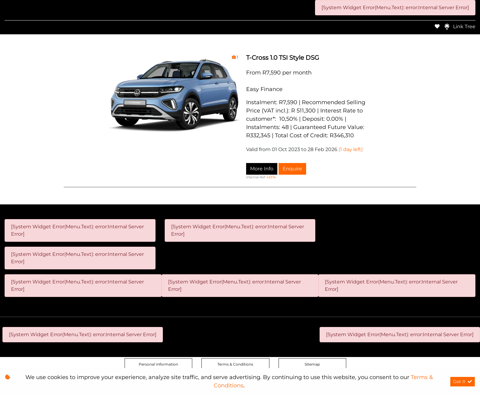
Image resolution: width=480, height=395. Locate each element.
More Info (261, 169)
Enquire (292, 169)
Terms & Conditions (235, 364)
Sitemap (312, 364)
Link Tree (459, 27)
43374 (271, 177)
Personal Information (158, 364)
